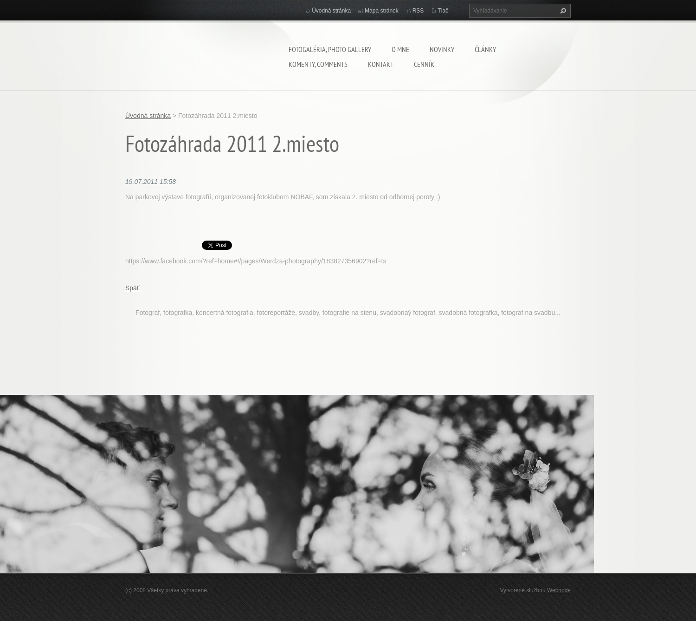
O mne (400, 49)
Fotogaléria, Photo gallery (330, 49)
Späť (132, 288)
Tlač (443, 10)
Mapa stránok (382, 10)
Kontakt (380, 64)
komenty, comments (318, 64)
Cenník (424, 64)
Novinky (442, 49)
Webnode (559, 590)
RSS (418, 10)
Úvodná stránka (331, 10)
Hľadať (562, 11)
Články (485, 49)
